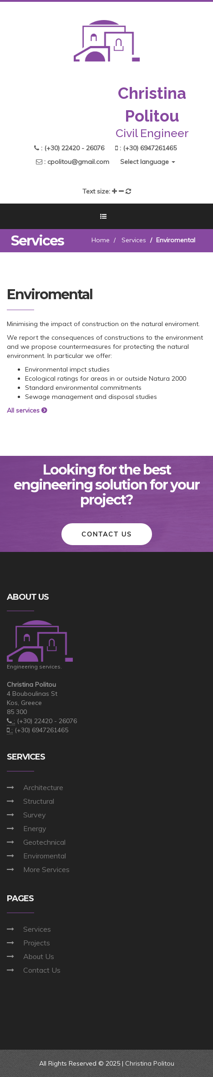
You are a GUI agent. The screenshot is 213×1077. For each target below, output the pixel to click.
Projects (36, 942)
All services (28, 410)
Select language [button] (147, 162)
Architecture (43, 787)
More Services (46, 869)
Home (100, 240)
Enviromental (44, 855)
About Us (38, 956)
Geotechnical (44, 842)
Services (134, 240)
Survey (34, 814)
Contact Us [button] (106, 534)
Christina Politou (149, 1063)
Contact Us (42, 970)
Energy (34, 828)
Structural (38, 801)
